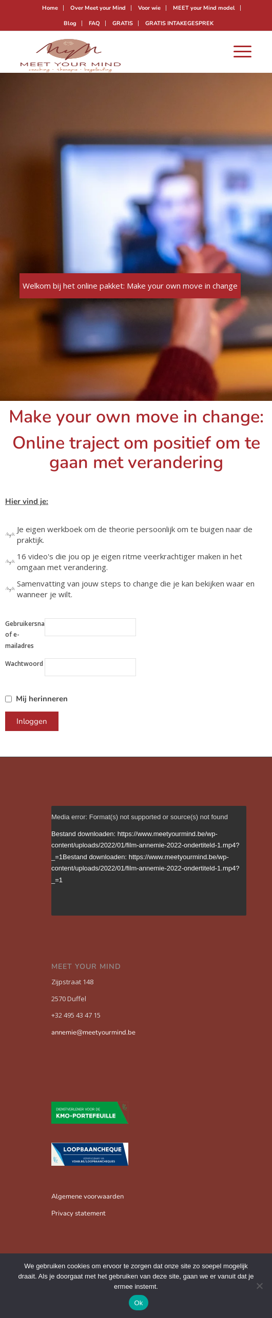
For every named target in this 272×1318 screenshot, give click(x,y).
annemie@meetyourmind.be (93, 1032)
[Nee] (259, 1286)
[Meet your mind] (113, 51)
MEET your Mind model (204, 8)
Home (50, 8)
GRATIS (122, 23)
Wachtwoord (24, 663)
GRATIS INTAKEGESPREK (179, 23)
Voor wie (149, 8)
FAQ (94, 23)
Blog (70, 23)
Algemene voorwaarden (87, 1196)
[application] (148, 861)
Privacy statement (78, 1213)
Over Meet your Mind (98, 8)
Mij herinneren (42, 699)
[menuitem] (50, 8)
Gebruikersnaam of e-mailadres (25, 634)
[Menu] (237, 51)
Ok (138, 1303)
